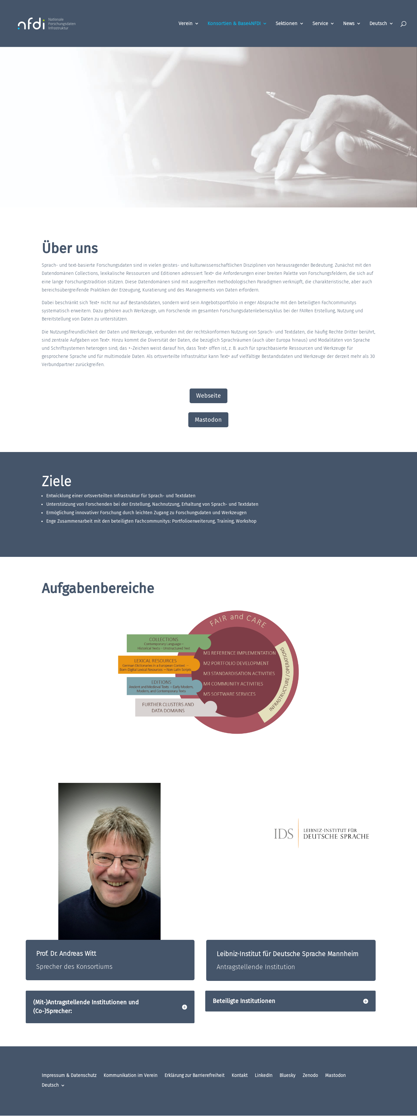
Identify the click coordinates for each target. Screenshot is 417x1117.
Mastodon (208, 419)
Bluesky (287, 1075)
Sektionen (286, 23)
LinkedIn (263, 1075)
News (348, 23)
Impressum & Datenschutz (69, 1075)
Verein (186, 23)
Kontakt (240, 1075)
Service (320, 23)
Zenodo (310, 1075)
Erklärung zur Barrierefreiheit (194, 1075)
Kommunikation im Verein (130, 1075)
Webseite (208, 395)
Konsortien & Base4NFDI (234, 23)
